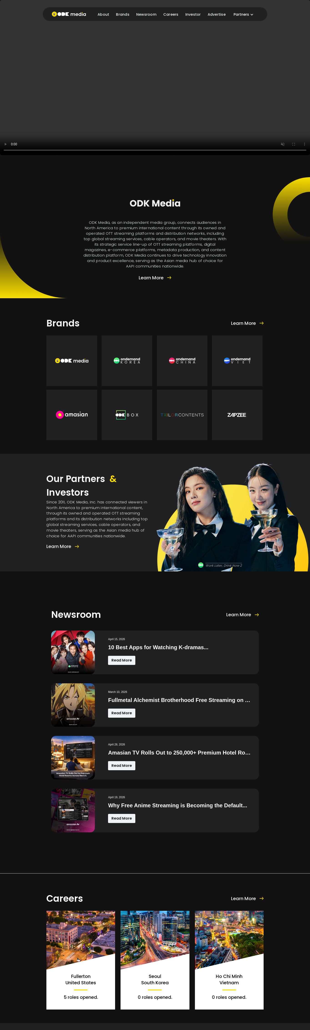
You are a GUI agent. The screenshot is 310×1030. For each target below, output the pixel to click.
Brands (122, 14)
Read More (121, 660)
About (103, 14)
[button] (243, 14)
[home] (69, 14)
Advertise (217, 14)
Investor (193, 14)
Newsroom (146, 14)
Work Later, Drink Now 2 (223, 565)
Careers (171, 14)
